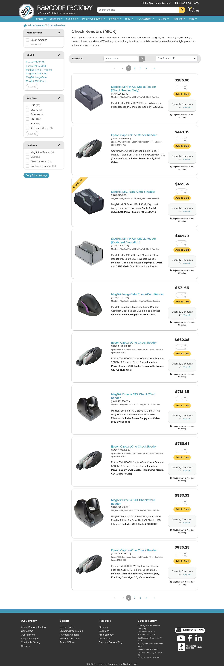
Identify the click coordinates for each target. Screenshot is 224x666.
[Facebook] (190, 637)
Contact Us (27, 631)
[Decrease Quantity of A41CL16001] (185, 348)
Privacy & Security (70, 638)
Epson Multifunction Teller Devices (147, 142)
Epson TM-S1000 (118, 145)
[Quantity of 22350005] (179, 502)
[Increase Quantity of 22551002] (185, 241)
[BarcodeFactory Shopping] (191, 10)
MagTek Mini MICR (128, 97)
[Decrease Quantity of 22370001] (185, 296)
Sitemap (103, 627)
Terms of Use (67, 642)
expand (32, 86)
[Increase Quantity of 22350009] (185, 397)
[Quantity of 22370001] (179, 295)
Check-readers (56, 25)
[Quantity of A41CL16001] (179, 347)
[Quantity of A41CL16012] (179, 554)
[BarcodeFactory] (26, 10)
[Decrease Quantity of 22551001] (185, 192)
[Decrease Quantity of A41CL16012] (185, 556)
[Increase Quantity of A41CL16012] (185, 553)
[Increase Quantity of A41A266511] (185, 138)
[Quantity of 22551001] (179, 191)
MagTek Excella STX (129, 405)
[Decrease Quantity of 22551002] (185, 244)
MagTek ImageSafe (128, 301)
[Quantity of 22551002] (179, 243)
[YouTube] (181, 638)
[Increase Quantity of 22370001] (185, 293)
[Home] (25, 25)
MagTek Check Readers (148, 97)
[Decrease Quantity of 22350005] (185, 504)
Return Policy (67, 627)
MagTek (114, 97)
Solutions (104, 631)
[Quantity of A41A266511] (179, 139)
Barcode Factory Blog (110, 642)
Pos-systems (37, 25)
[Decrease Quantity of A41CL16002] (185, 452)
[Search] (182, 10)
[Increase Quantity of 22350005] (185, 501)
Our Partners (28, 634)
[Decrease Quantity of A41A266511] (185, 140)
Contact (186, 107)
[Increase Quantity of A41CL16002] (185, 449)
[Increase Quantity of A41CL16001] (185, 345)
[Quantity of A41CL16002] (179, 450)
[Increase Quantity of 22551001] (185, 189)
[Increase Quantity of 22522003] (185, 86)
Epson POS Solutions (120, 142)
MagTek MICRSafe (128, 198)
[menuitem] (40, 19)
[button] (59, 32)
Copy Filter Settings (36, 175)
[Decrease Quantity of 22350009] (185, 400)
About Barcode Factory (33, 627)
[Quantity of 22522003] (179, 87)
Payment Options (69, 634)
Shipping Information (71, 631)
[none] (193, 19)
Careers (25, 646)
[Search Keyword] (138, 10)
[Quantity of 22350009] (179, 398)
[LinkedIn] (199, 638)
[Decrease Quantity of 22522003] (185, 88)
